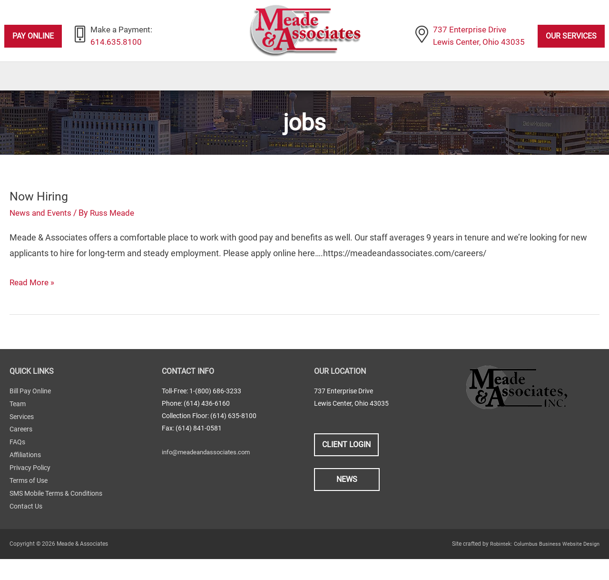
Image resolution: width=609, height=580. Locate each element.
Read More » (33, 307)
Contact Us (26, 527)
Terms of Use (29, 503)
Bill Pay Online (30, 416)
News (346, 504)
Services (22, 441)
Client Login (346, 469)
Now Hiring (40, 221)
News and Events (42, 238)
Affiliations (25, 478)
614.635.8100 (117, 43)
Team (18, 428)
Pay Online (33, 36)
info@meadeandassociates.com (209, 477)
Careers (21, 453)
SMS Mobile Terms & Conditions (56, 515)
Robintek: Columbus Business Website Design (540, 565)
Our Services (571, 36)
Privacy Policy (30, 490)
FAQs (17, 466)
